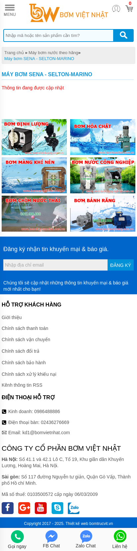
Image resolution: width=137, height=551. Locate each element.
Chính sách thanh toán (25, 328)
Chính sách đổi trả (20, 351)
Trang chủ (14, 52)
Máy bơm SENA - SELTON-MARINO (39, 58)
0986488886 (47, 411)
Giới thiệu (12, 317)
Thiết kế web (77, 523)
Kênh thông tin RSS (22, 385)
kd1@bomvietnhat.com (46, 432)
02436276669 (55, 422)
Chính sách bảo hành (24, 362)
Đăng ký (120, 265)
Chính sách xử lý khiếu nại (29, 374)
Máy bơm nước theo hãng (53, 52)
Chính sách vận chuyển (26, 339)
